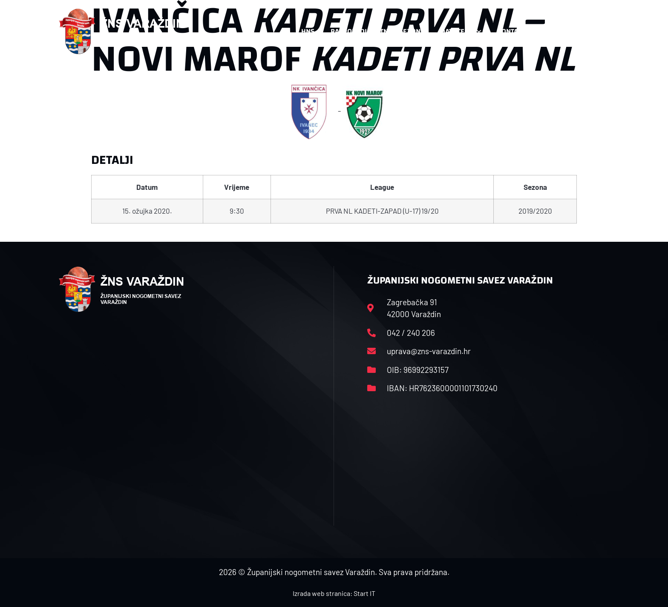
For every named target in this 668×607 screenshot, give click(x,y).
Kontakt (515, 31)
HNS (307, 31)
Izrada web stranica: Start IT (334, 593)
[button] (592, 31)
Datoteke (461, 31)
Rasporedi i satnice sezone (377, 31)
